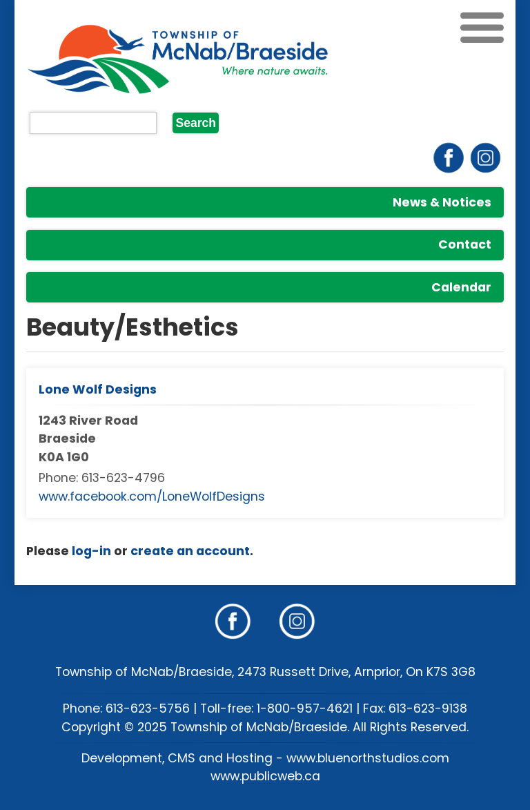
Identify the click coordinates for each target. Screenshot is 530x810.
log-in (91, 551)
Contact (464, 244)
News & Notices (442, 202)
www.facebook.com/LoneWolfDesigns (152, 496)
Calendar (461, 287)
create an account (190, 551)
